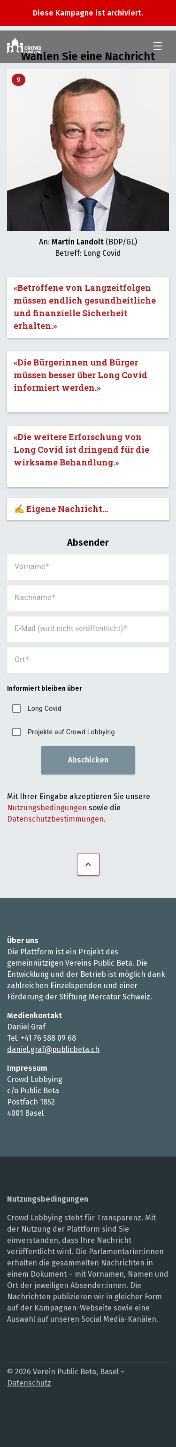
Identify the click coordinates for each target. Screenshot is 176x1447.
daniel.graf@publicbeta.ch (53, 1049)
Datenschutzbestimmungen (55, 819)
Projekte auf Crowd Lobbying (71, 732)
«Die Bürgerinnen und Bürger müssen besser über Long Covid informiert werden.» (80, 375)
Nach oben (88, 864)
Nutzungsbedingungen (47, 807)
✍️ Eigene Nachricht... (61, 508)
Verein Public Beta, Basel (76, 1371)
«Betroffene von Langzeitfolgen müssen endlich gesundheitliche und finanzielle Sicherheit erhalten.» (85, 306)
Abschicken (88, 759)
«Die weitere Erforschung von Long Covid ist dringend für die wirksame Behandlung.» (81, 449)
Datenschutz (29, 1382)
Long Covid (44, 708)
